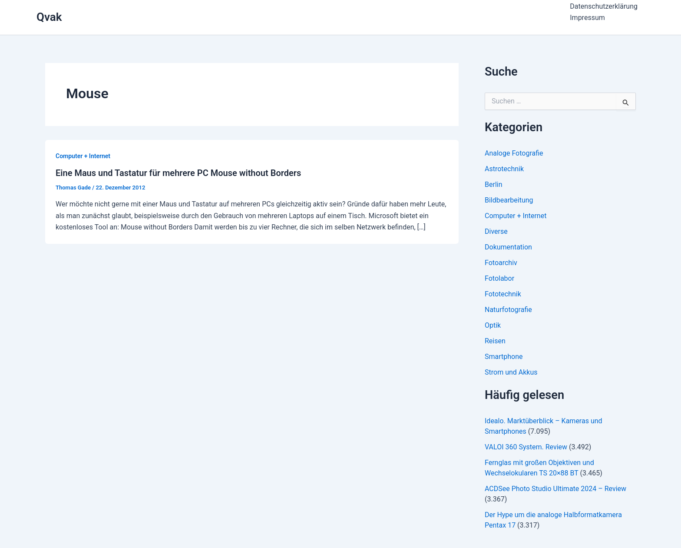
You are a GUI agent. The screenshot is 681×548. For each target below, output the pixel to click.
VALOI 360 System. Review (526, 447)
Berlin (493, 184)
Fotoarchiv (501, 263)
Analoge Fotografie (514, 153)
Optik (493, 325)
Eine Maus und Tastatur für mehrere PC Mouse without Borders (178, 173)
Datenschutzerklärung (604, 6)
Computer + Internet (83, 156)
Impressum (587, 17)
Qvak (49, 16)
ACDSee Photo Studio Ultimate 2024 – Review (555, 489)
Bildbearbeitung (509, 200)
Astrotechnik (504, 169)
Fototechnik (503, 294)
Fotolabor (499, 278)
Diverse (496, 231)
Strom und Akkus (511, 372)
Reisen (495, 341)
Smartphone (504, 356)
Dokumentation (508, 247)
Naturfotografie (508, 310)
